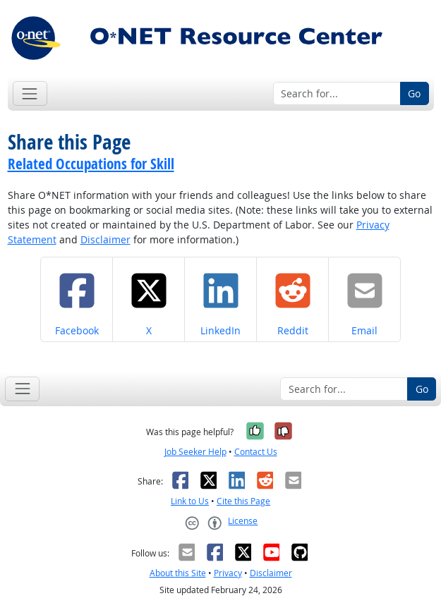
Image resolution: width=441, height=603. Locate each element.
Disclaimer (105, 239)
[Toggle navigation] (30, 93)
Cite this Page (243, 501)
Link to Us (190, 501)
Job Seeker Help (195, 452)
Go (414, 93)
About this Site (178, 573)
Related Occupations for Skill (91, 163)
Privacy (228, 573)
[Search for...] (337, 94)
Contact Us (255, 452)
